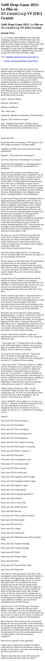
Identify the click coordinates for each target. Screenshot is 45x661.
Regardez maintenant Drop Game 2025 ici (22, 57)
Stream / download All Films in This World (20, 61)
